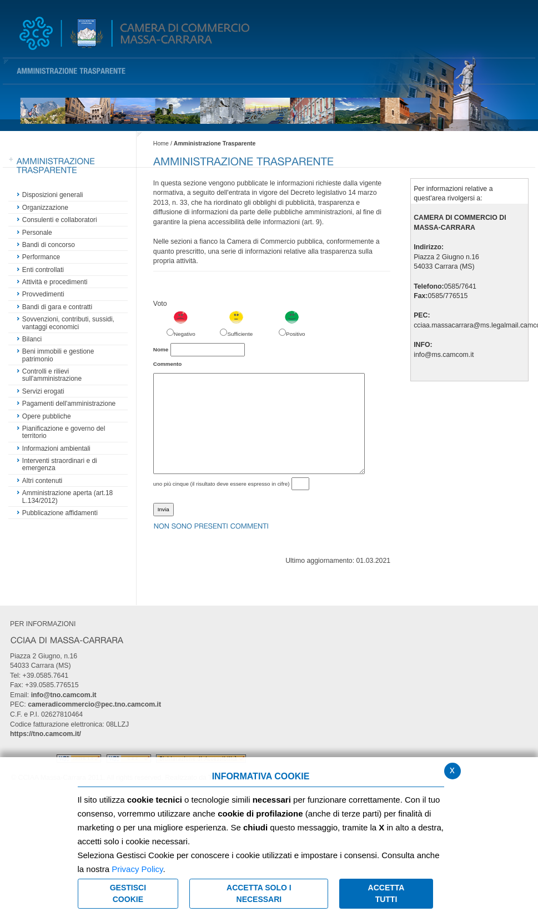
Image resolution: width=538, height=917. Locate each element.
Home (161, 143)
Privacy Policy (137, 869)
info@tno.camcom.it (64, 695)
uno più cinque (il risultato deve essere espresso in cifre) (221, 484)
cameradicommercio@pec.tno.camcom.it (94, 704)
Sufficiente (240, 334)
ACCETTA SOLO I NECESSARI (259, 893)
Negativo (184, 334)
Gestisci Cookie (128, 893)
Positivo (295, 334)
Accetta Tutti (386, 893)
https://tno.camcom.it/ (45, 734)
